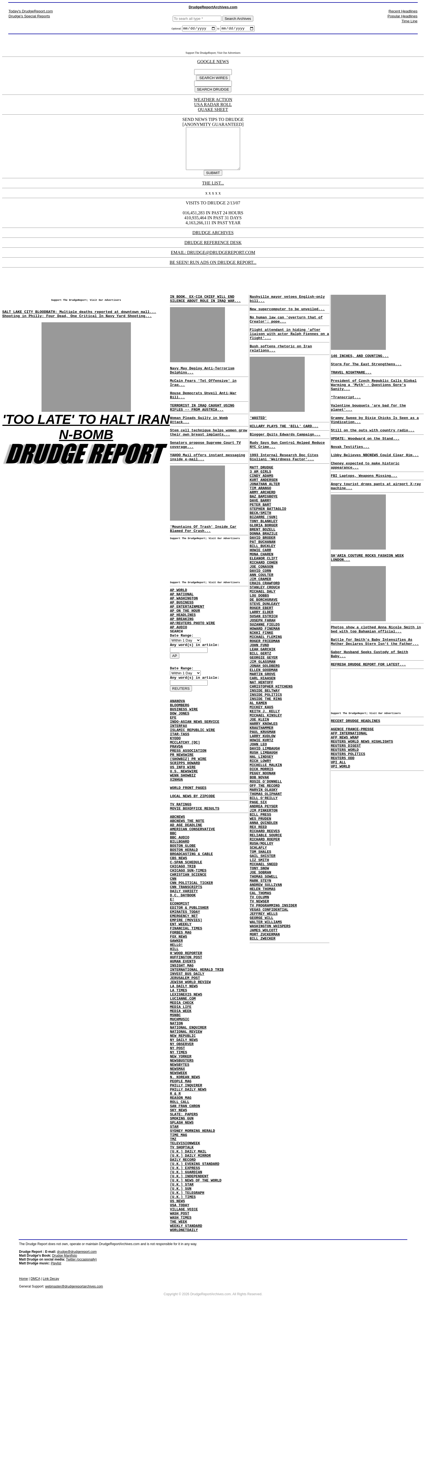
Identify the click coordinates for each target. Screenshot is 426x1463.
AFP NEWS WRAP (345, 785)
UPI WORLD (340, 819)
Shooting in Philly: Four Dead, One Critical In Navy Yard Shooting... (77, 329)
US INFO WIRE (183, 824)
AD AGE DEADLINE (186, 890)
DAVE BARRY (260, 532)
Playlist (56, 1410)
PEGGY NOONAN (263, 859)
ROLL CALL (179, 1223)
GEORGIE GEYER (263, 720)
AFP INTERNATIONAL (349, 780)
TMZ (173, 1267)
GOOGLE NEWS (213, 62)
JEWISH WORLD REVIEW (190, 1079)
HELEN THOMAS (263, 998)
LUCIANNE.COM (183, 1099)
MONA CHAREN (261, 596)
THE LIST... (213, 192)
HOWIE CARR (260, 591)
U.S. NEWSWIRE (184, 829)
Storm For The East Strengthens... (366, 376)
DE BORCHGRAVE (263, 651)
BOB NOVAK (259, 864)
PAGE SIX (258, 894)
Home (23, 1426)
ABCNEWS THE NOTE (187, 885)
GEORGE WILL (261, 1033)
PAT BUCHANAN (263, 582)
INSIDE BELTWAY (265, 760)
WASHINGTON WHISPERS (270, 1043)
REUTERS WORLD (345, 799)
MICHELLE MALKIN (266, 849)
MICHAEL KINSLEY (266, 790)
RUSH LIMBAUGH (263, 834)
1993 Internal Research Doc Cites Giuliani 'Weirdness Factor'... (284, 481)
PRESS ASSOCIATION (188, 804)
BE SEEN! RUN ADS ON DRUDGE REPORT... (213, 271)
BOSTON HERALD (184, 920)
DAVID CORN (260, 616)
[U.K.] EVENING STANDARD (194, 1297)
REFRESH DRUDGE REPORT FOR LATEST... (368, 707)
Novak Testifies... (350, 472)
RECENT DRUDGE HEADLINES (355, 766)
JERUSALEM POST (185, 1074)
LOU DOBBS (259, 646)
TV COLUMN (259, 1008)
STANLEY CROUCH (265, 636)
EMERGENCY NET (184, 999)
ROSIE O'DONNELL (266, 869)
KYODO (175, 790)
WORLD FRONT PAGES (188, 848)
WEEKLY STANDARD (186, 1371)
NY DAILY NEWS (184, 1148)
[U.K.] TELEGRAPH (187, 1332)
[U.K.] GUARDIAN (186, 1307)
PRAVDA (176, 799)
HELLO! (176, 1034)
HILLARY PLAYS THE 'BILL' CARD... (284, 445)
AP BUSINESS (182, 635)
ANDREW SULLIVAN (266, 993)
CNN (173, 955)
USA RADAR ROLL (213, 105)
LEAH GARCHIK (263, 710)
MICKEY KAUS (261, 780)
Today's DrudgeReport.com (31, 11)
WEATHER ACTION (213, 100)
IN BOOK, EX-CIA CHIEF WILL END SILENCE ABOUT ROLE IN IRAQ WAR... (205, 309)
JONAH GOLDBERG (265, 730)
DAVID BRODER (263, 577)
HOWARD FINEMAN (265, 686)
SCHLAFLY (258, 949)
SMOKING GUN (182, 1242)
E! (172, 980)
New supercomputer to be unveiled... (287, 320)
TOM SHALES (260, 953)
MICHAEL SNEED (263, 968)
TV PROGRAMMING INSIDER (273, 1018)
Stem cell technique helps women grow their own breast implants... (208, 454)
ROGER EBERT (261, 661)
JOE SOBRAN (260, 978)
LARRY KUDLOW (263, 815)
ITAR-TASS (179, 785)
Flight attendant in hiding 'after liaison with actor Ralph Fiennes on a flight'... (289, 348)
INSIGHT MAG (182, 1059)
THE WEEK (178, 1366)
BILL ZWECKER (263, 1058)
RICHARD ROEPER (265, 939)
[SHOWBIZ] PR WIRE (188, 814)
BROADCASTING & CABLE (191, 925)
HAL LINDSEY (261, 839)
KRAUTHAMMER (261, 805)
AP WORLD (178, 620)
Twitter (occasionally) (81, 1406)
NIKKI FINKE (261, 691)
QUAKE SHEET (213, 110)
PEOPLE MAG (180, 1198)
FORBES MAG (180, 1019)
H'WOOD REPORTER (186, 1044)
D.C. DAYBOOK (183, 975)
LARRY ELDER (261, 666)
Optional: (176, 29)
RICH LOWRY (260, 844)
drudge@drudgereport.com (77, 1399)
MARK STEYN (260, 988)
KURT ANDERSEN (263, 507)
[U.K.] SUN (180, 1327)
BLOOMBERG (179, 750)
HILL (174, 1039)
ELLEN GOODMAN (263, 735)
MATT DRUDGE (261, 492)
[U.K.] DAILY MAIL (188, 1282)
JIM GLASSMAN (263, 725)
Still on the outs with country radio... (372, 453)
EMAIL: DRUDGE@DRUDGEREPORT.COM (213, 261)
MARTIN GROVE (263, 740)
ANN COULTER (261, 621)
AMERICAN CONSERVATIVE (192, 895)
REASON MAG (180, 1218)
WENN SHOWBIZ (183, 834)
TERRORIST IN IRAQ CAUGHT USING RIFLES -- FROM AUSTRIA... (202, 426)
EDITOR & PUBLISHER (189, 990)
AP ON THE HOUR (185, 645)
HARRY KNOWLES (263, 800)
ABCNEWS (177, 880)
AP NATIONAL (182, 625)
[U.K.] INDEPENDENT (189, 1312)
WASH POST (179, 1356)
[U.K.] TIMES (183, 1337)
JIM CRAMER (260, 626)
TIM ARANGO (260, 517)
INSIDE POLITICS (266, 765)
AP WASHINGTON (184, 630)
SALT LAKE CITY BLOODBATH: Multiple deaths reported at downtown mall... (79, 324)
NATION (176, 1128)
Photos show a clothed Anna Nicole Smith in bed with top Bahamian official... (376, 667)
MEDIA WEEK (180, 1114)
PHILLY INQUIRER (186, 1203)
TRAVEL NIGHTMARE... (351, 386)
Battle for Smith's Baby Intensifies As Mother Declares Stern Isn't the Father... (375, 681)
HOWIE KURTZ (261, 820)
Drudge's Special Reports (29, 16)
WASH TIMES (180, 1361)
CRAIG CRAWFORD (265, 631)
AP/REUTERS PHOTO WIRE (192, 660)
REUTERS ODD (342, 809)
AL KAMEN (258, 775)
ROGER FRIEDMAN (265, 701)
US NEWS (177, 1342)
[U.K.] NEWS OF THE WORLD (195, 1317)
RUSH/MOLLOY (261, 944)
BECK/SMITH (260, 547)
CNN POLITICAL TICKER (191, 960)
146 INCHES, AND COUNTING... (360, 366)
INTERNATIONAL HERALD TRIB (197, 1064)
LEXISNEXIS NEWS (186, 1094)
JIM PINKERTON (263, 904)
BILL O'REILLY (263, 889)
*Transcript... (346, 415)
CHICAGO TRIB (183, 940)
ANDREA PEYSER (263, 899)
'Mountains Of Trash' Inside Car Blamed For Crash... (203, 556)
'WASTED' (258, 436)
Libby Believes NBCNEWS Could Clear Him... (375, 482)
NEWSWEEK (178, 1188)
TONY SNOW (259, 973)
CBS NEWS (178, 930)
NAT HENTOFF (261, 750)
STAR (174, 1252)
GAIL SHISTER (263, 958)
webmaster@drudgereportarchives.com (74, 1433)
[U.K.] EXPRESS (185, 1302)
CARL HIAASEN (263, 745)
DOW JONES (179, 760)
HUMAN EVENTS (183, 1054)
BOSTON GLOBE (183, 915)
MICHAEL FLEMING (266, 696)
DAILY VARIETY (184, 970)
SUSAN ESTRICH (263, 671)
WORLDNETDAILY (184, 1376)
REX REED (258, 924)
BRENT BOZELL (263, 567)
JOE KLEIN (259, 795)
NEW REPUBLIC (183, 1143)
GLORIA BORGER (263, 562)
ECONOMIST (179, 985)
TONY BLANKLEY (263, 557)
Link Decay (51, 1426)
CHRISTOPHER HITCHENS (271, 755)
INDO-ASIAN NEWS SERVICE (194, 770)
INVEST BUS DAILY (187, 1069)
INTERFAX (178, 775)
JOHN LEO (258, 825)
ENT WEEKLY (180, 1009)
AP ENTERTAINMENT (187, 640)
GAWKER (176, 1029)
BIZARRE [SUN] (263, 552)
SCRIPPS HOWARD (185, 819)
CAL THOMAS (260, 1003)
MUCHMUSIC (179, 1123)
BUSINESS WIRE (184, 755)
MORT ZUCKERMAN (265, 1053)
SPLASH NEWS (182, 1247)
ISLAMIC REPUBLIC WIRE (192, 780)
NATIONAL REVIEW (186, 1138)
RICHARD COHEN (263, 606)
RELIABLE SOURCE (266, 934)
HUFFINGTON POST (186, 1049)
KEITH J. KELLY (265, 785)
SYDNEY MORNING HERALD (192, 1257)
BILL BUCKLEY (263, 587)
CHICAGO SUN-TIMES (188, 945)
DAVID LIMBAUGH (265, 829)
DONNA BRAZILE (263, 572)
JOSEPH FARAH (263, 676)
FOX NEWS (178, 1024)
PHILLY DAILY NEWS (188, 1208)
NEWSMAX (177, 1183)
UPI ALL (338, 814)
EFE (173, 765)
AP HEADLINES (183, 650)
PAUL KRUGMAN (263, 810)
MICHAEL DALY (263, 641)
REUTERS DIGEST (346, 795)
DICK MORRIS (261, 854)
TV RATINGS (180, 866)
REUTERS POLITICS (348, 804)
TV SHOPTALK (182, 1277)
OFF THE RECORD (265, 874)
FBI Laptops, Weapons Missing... (364, 506)
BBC (173, 900)
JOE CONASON (261, 611)
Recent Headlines (403, 11)
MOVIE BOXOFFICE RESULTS (194, 871)
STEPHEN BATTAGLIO (268, 542)
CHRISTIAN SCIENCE (188, 950)
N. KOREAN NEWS (185, 1193)
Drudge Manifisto (64, 1403)
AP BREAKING (182, 655)
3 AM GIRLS (260, 497)
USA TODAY (179, 1347)
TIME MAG (178, 1262)
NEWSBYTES (179, 1178)
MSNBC (175, 1118)
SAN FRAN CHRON (185, 1228)
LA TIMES (178, 1089)
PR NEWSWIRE (182, 809)
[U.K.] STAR (182, 1322)
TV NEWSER (259, 1013)
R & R (175, 1213)
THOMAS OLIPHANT (266, 884)
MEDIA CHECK (182, 1104)
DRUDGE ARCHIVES (213, 241)
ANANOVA (177, 745)
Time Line (409, 21)
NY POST (177, 1158)
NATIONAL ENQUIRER (188, 1133)
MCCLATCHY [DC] (185, 795)
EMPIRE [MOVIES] (186, 1004)
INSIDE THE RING (266, 770)
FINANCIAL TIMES (186, 1014)
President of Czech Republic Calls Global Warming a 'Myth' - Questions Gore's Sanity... (374, 400)
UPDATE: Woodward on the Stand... (365, 463)
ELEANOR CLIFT (263, 601)
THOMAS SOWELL (263, 983)
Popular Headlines (402, 16)
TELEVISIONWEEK (185, 1272)
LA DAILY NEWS (184, 1084)
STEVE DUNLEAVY (265, 656)
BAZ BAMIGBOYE (263, 527)
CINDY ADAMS (261, 502)
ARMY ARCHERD (263, 522)
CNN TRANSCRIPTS (186, 965)
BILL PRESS (260, 909)
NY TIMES (178, 1163)
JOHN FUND (259, 706)
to (218, 29)
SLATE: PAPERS (184, 1237)
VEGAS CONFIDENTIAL (269, 1023)
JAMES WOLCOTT (263, 1048)
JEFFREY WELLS (263, 1028)
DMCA (35, 1426)
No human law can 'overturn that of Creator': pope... (286, 332)
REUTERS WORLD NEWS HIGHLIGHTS (362, 790)
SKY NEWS (178, 1233)
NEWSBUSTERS (182, 1173)
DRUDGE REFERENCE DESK (212, 251)
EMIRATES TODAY (185, 995)
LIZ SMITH (259, 963)
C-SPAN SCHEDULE (186, 935)
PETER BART (260, 537)
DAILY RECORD (183, 1292)
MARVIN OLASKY (263, 879)
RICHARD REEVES (265, 929)
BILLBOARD (179, 910)
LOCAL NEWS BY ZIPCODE (192, 857)
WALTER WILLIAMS (266, 1038)
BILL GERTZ (260, 715)
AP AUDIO (178, 664)
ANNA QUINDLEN (263, 919)
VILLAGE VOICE (184, 1352)
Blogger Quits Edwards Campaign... (285, 454)
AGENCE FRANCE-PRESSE (352, 775)
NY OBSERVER (182, 1153)
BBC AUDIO (179, 905)
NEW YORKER (180, 1168)
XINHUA (176, 839)
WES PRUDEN (260, 914)
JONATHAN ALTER (265, 512)
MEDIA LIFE (180, 1109)
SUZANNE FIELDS (265, 681)
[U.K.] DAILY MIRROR (190, 1287)
